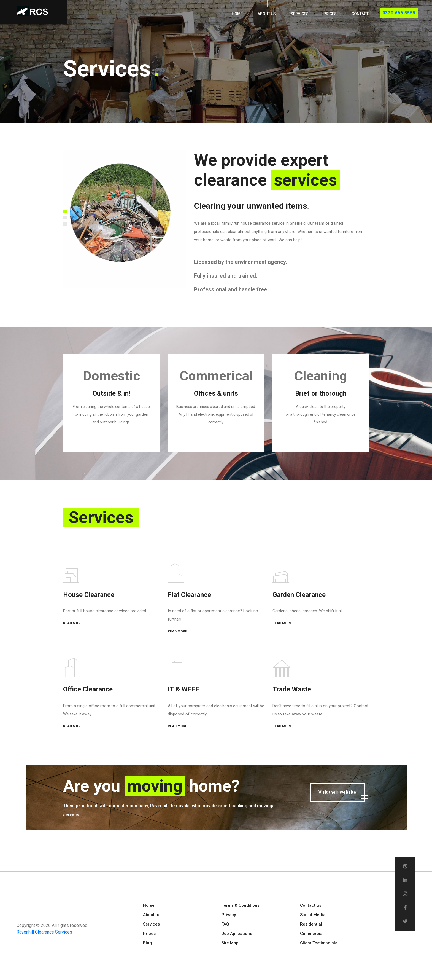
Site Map (230, 942)
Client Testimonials (318, 942)
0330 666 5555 (398, 12)
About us (267, 14)
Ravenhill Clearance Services (44, 931)
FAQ (225, 923)
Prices (330, 14)
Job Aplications (237, 933)
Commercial (312, 933)
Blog (147, 942)
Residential (311, 923)
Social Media (312, 914)
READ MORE (72, 623)
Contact (360, 14)
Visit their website (337, 792)
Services (300, 14)
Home (237, 14)
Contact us (310, 905)
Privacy (229, 914)
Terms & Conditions (241, 905)
